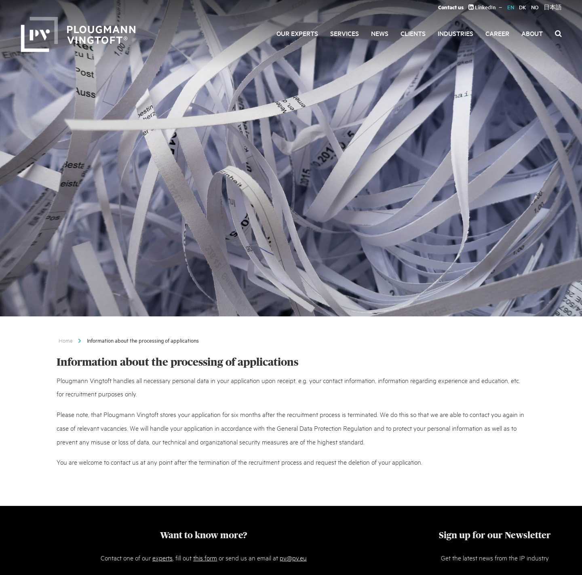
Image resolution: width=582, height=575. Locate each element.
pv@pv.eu (293, 557)
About (532, 33)
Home (66, 340)
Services (344, 33)
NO (535, 7)
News (379, 33)
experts (162, 557)
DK (522, 7)
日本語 (553, 7)
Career (497, 33)
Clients (413, 33)
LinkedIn (482, 7)
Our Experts (297, 33)
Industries (455, 33)
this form (205, 557)
